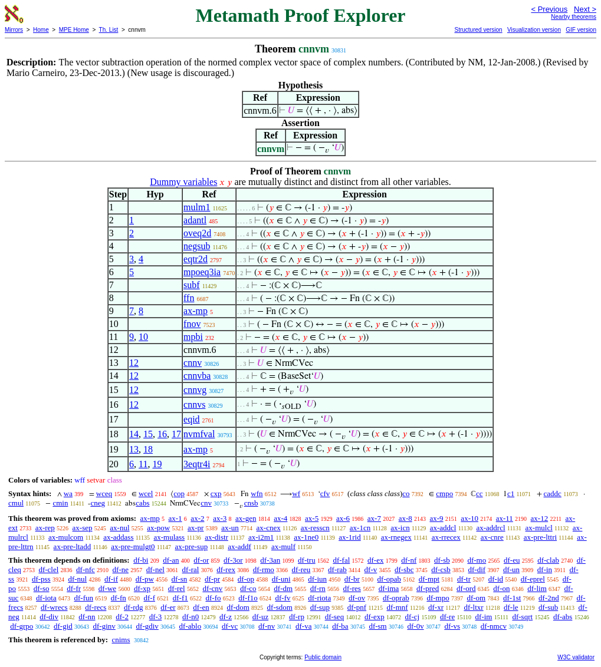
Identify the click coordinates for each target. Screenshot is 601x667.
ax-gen (245, 518)
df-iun (317, 578)
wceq (104, 493)
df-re (447, 616)
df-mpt (429, 578)
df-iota (46, 597)
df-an (171, 560)
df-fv (283, 597)
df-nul (77, 578)
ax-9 (437, 518)
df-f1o (248, 597)
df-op (246, 578)
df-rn (318, 588)
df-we (107, 588)
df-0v (415, 626)
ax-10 (469, 518)
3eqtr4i (196, 464)
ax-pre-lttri (540, 537)
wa (68, 493)
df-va (303, 626)
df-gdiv (147, 626)
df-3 (155, 616)
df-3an (270, 560)
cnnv (192, 363)
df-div (49, 616)
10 (143, 337)
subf (191, 285)
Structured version (478, 30)
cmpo (444, 493)
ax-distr (216, 537)
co (405, 493)
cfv (325, 493)
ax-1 (175, 518)
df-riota (319, 597)
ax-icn (399, 527)
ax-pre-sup (191, 546)
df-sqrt (522, 616)
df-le (511, 607)
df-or (201, 560)
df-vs (452, 626)
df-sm (377, 626)
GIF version (581, 30)
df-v (370, 569)
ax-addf (239, 546)
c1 (510, 493)
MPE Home (74, 30)
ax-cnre (492, 537)
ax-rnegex (396, 537)
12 (134, 363)
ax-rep (45, 527)
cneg (97, 502)
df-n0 (190, 616)
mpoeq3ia (202, 272)
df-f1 (180, 597)
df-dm (283, 588)
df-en (201, 607)
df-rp (296, 616)
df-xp (142, 588)
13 (134, 449)
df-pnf (357, 607)
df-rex (225, 569)
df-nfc (85, 569)
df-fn (118, 597)
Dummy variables (183, 182)
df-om (476, 597)
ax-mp (195, 311)
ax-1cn (360, 527)
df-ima (389, 588)
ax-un (230, 527)
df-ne (121, 569)
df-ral (190, 569)
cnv (206, 502)
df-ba (340, 626)
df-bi (140, 560)
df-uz (260, 616)
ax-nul (119, 527)
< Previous (549, 9)
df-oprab (396, 597)
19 (157, 464)
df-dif (477, 569)
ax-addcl (443, 527)
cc (479, 493)
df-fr (74, 588)
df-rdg (133, 607)
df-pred (427, 588)
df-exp (374, 616)
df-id (495, 578)
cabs (142, 502)
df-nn (86, 616)
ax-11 (504, 518)
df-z (225, 616)
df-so (42, 588)
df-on (501, 588)
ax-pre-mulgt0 (133, 546)
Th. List (109, 30)
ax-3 (219, 518)
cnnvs (194, 404)
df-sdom (280, 607)
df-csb (441, 569)
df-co (248, 588)
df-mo (476, 560)
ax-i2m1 (261, 537)
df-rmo (263, 569)
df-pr (212, 578)
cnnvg (194, 390)
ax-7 (374, 518)
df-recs (95, 607)
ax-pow (158, 527)
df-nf (408, 560)
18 (148, 449)
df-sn (180, 578)
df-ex (375, 560)
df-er (167, 607)
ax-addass (118, 537)
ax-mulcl (539, 527)
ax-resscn (315, 527)
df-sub (548, 607)
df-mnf (397, 607)
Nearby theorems (573, 17)
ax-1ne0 (306, 537)
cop (179, 493)
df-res (352, 588)
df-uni (281, 578)
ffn (188, 298)
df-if (111, 578)
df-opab (389, 578)
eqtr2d (195, 259)
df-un (511, 569)
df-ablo (190, 626)
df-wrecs (54, 607)
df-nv (266, 626)
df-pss (41, 578)
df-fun (84, 597)
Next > (585, 9)
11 (143, 464)
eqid (191, 419)
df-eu (512, 560)
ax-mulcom (65, 537)
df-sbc (404, 569)
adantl (194, 220)
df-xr (436, 607)
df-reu (301, 569)
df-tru (307, 560)
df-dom (238, 607)
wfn (256, 493)
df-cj (412, 616)
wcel (146, 493)
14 (134, 434)
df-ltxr (473, 607)
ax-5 (311, 518)
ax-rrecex (446, 537)
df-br (352, 578)
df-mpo (437, 597)
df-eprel (533, 578)
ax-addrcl (490, 527)
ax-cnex (269, 527)
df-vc (230, 626)
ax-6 (343, 518)
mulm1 (196, 207)
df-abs (563, 616)
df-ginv (104, 626)
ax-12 (540, 518)
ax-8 (405, 518)
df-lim (537, 588)
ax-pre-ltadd (72, 546)
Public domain (322, 657)
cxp (216, 493)
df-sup (320, 607)
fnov (192, 324)
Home (41, 30)
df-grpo (21, 626)
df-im (483, 616)
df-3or (233, 560)
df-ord (466, 588)
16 (162, 434)
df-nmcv (494, 626)
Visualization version (534, 30)
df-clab (548, 560)
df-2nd (548, 597)
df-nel (155, 569)
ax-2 (197, 518)
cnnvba (197, 376)
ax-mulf (283, 546)
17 (176, 434)
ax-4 (280, 518)
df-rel (176, 588)
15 (148, 434)
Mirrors (14, 30)
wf (296, 493)
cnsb (251, 502)
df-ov (357, 597)
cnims (120, 639)
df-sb (442, 560)
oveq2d (197, 233)
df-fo (213, 597)
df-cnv (212, 588)
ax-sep (83, 527)
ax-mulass (169, 537)
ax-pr (195, 527)
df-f (150, 597)
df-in (544, 569)
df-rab (337, 569)
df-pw (145, 578)
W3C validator (576, 657)
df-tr (464, 578)
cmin (60, 502)
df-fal (341, 560)
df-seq (334, 616)
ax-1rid (350, 537)
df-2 (122, 616)
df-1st (512, 597)
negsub (196, 246)
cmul (16, 502)
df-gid (63, 626)
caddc (552, 493)
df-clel (48, 569)
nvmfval (199, 434)
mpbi (193, 337)
